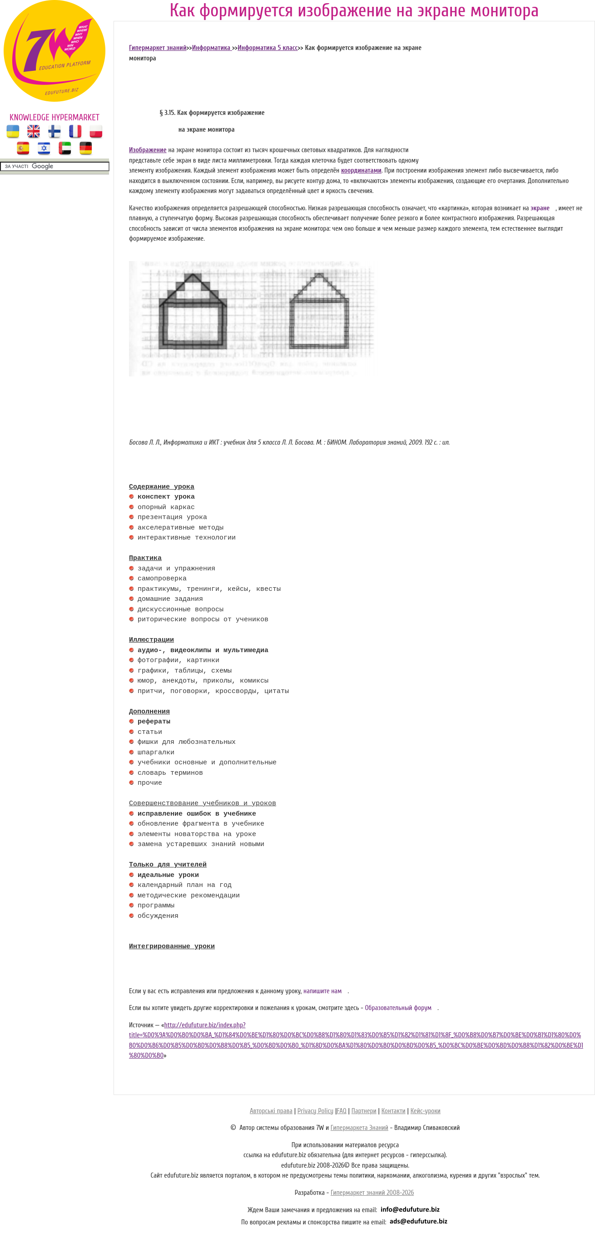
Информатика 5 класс (268, 48)
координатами (361, 170)
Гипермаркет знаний (158, 48)
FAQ (341, 1111)
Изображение (148, 150)
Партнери (364, 1111)
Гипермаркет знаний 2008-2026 (372, 1193)
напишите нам (322, 991)
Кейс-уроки (426, 1111)
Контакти (394, 1111)
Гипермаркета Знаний (359, 1128)
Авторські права (271, 1111)
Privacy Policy (315, 1111)
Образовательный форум (398, 1008)
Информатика (212, 48)
